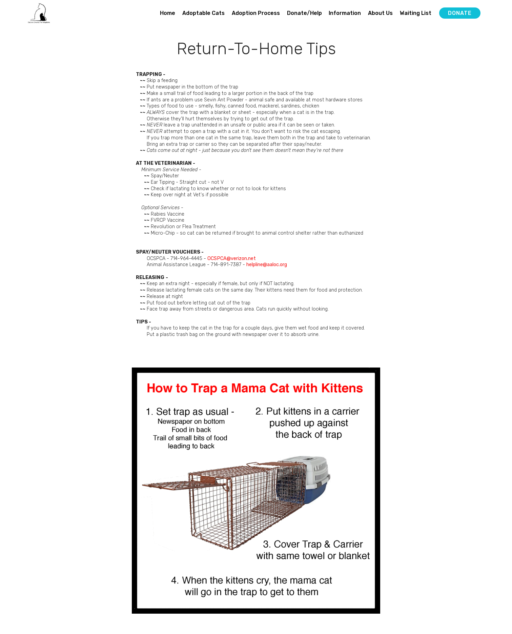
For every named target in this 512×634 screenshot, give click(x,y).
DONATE (460, 13)
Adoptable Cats (203, 13)
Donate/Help (304, 13)
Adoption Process (256, 13)
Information (345, 13)
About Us (380, 13)
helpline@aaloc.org (266, 265)
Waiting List (415, 13)
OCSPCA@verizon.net (231, 258)
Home (167, 13)
